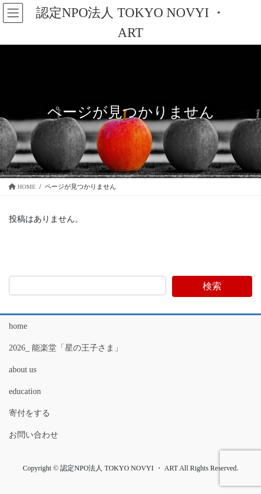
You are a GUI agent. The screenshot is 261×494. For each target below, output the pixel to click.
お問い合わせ (33, 434)
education (25, 391)
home (18, 326)
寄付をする (29, 413)
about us (23, 369)
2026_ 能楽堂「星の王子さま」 (66, 347)
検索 (212, 286)
